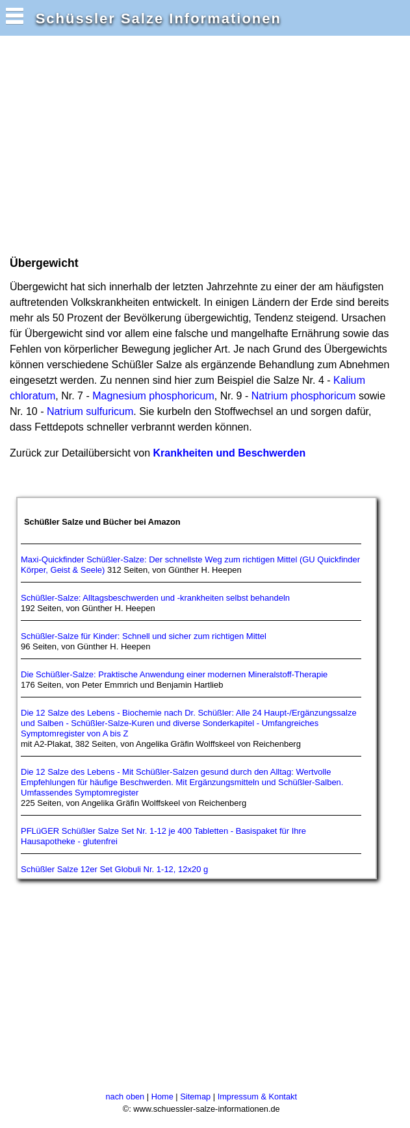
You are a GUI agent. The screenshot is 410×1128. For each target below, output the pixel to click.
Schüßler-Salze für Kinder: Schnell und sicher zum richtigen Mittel (143, 636)
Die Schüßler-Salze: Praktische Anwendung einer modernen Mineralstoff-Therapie (174, 674)
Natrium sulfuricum (90, 411)
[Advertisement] (158, 145)
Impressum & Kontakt (257, 1096)
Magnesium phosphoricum (153, 395)
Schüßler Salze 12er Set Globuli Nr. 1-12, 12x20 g (114, 869)
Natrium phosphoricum (303, 395)
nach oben (124, 1096)
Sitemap (195, 1096)
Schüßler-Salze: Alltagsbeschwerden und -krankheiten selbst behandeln (155, 598)
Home (162, 1096)
